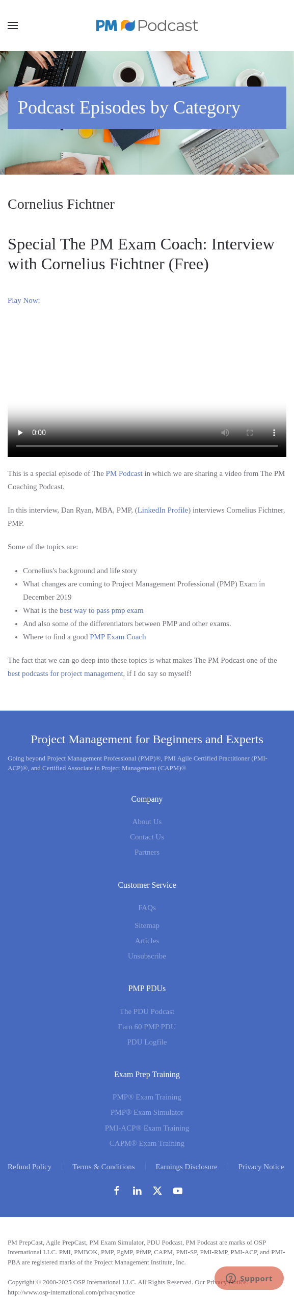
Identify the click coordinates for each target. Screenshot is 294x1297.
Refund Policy (29, 1167)
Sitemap (147, 925)
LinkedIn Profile (163, 510)
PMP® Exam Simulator (147, 1112)
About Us (147, 821)
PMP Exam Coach (118, 637)
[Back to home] (147, 25)
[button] (13, 25)
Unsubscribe (147, 956)
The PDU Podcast (147, 1011)
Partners (147, 852)
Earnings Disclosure (187, 1167)
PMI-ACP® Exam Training (147, 1128)
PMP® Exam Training (147, 1097)
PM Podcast (124, 473)
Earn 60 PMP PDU (147, 1027)
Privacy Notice (261, 1167)
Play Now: (24, 300)
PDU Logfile (147, 1042)
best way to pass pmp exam (102, 610)
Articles (147, 941)
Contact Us (147, 837)
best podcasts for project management (65, 673)
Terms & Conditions (103, 1167)
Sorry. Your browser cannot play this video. (147, 387)
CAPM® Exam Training (147, 1143)
